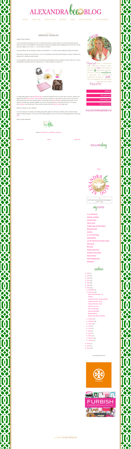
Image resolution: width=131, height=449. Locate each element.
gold (59, 100)
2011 (88, 348)
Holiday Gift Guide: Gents (95, 301)
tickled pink (90, 261)
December (91, 290)
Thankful (90, 296)
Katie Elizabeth (91, 238)
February (91, 338)
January (90, 340)
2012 (88, 346)
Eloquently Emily (92, 229)
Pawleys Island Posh (93, 250)
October (90, 319)
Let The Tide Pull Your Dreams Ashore (98, 241)
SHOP (73, 19)
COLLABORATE (102, 19)
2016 (88, 283)
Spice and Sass (91, 256)
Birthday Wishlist (92, 313)
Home (25, 19)
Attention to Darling (93, 217)
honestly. (89, 232)
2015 (88, 285)
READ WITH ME (85, 19)
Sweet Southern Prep (93, 258)
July (89, 326)
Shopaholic (52, 132)
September (91, 321)
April (89, 333)
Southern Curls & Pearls (94, 253)
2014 (88, 288)
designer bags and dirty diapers (96, 226)
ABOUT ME (36, 19)
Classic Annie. (91, 223)
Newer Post (20, 139)
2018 (88, 278)
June (89, 328)
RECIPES (63, 19)
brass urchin (29, 98)
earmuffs (39, 98)
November (91, 292)
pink (53, 100)
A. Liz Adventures (92, 214)
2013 (88, 343)
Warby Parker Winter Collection (96, 316)
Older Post (77, 139)
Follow (99, 169)
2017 (88, 280)
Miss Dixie (90, 247)
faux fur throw (57, 104)
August (90, 323)
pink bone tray (37, 96)
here (18, 115)
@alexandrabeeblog (93, 311)
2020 (88, 273)
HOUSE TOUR (50, 19)
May (89, 331)
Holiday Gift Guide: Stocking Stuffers (98, 299)
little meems (90, 244)
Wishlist (59, 132)
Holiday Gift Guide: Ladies (95, 304)
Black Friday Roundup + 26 (95, 294)
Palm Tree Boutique (93, 308)
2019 (88, 276)
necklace (22, 104)
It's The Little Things (93, 235)
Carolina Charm (91, 220)
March (90, 335)
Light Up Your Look (93, 306)
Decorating (44, 132)
